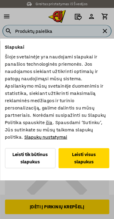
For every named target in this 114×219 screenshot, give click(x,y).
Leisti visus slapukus (84, 158)
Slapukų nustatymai (45, 137)
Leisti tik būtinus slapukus (30, 158)
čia (49, 122)
